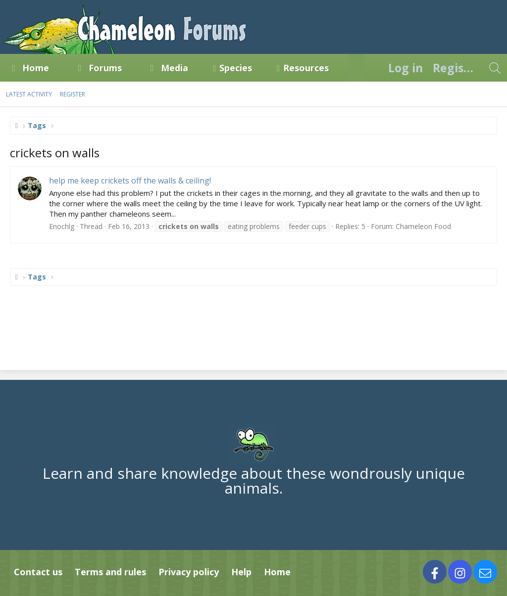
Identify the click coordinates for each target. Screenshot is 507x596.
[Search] (494, 68)
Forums (105, 68)
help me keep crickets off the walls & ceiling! (130, 180)
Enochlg (61, 226)
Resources (306, 68)
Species (235, 68)
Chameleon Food (423, 226)
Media (174, 68)
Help (241, 572)
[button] (58, 68)
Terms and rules (110, 572)
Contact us (38, 572)
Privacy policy (188, 572)
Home (35, 68)
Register (72, 94)
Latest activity (29, 94)
